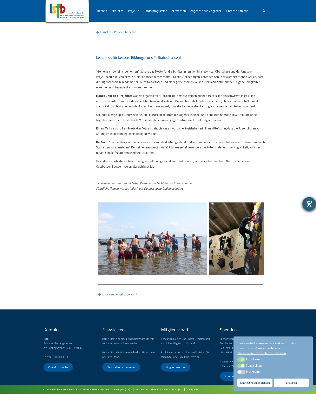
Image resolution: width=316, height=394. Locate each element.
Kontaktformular (58, 367)
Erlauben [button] (291, 383)
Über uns (101, 11)
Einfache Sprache (237, 11)
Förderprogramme (155, 11)
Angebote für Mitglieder (205, 11)
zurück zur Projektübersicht (116, 32)
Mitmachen (179, 11)
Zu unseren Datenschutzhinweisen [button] (261, 353)
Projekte (133, 11)
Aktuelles (118, 11)
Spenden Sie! (232, 376)
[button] (241, 359)
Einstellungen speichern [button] (255, 383)
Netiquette (192, 389)
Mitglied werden (175, 367)
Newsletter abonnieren (121, 367)
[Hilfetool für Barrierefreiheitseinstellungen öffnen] (309, 204)
